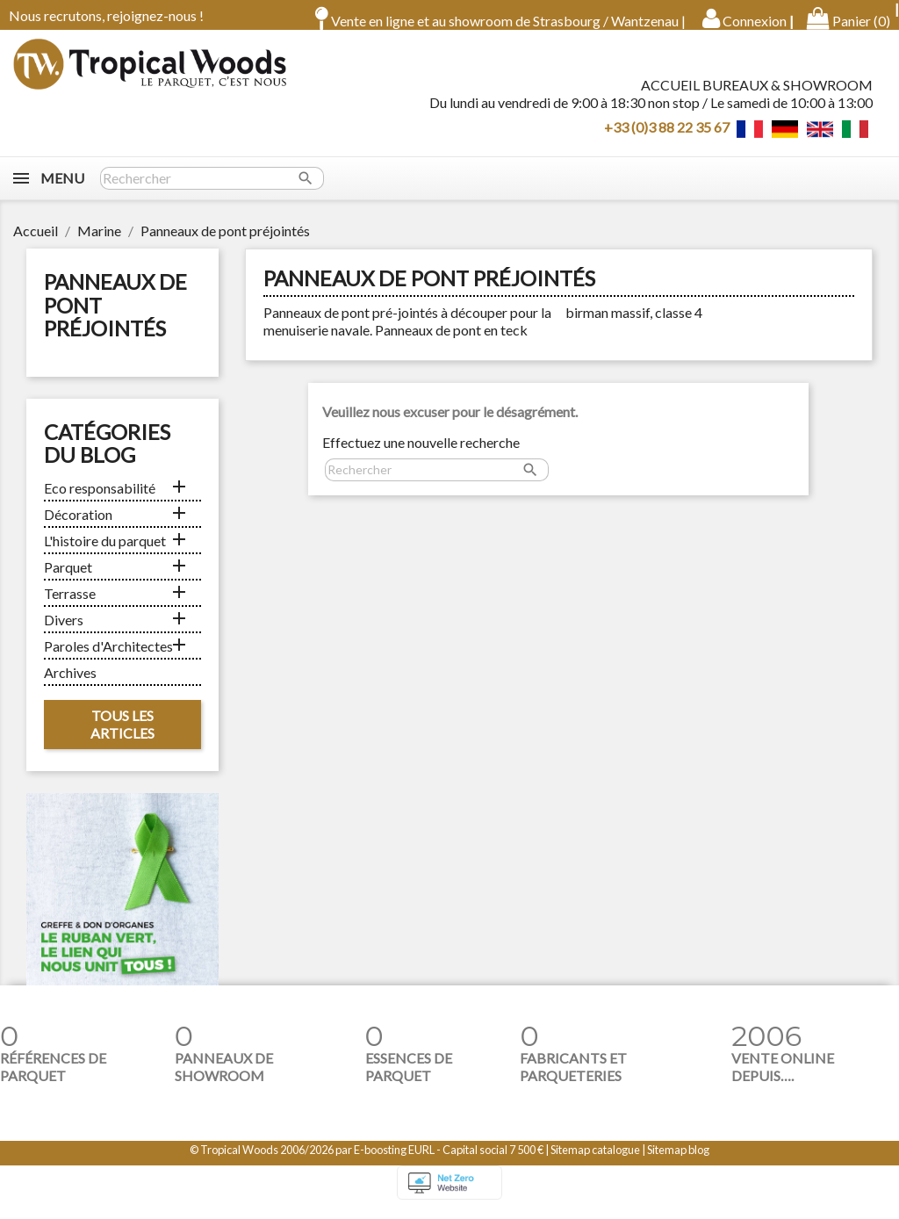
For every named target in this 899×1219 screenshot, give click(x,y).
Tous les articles (122, 736)
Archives (70, 684)
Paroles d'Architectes (108, 658)
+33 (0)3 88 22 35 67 (667, 132)
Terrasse (70, 605)
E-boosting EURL (394, 1162)
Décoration (78, 526)
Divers (63, 632)
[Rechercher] (212, 190)
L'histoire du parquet (105, 553)
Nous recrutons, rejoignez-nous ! (106, 15)
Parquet (68, 579)
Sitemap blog (678, 1162)
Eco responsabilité (99, 500)
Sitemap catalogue (595, 1162)
